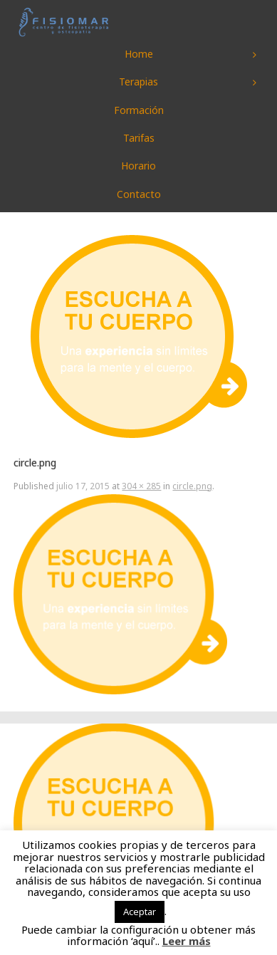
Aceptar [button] (139, 911)
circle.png (192, 486)
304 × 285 (141, 486)
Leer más (186, 941)
